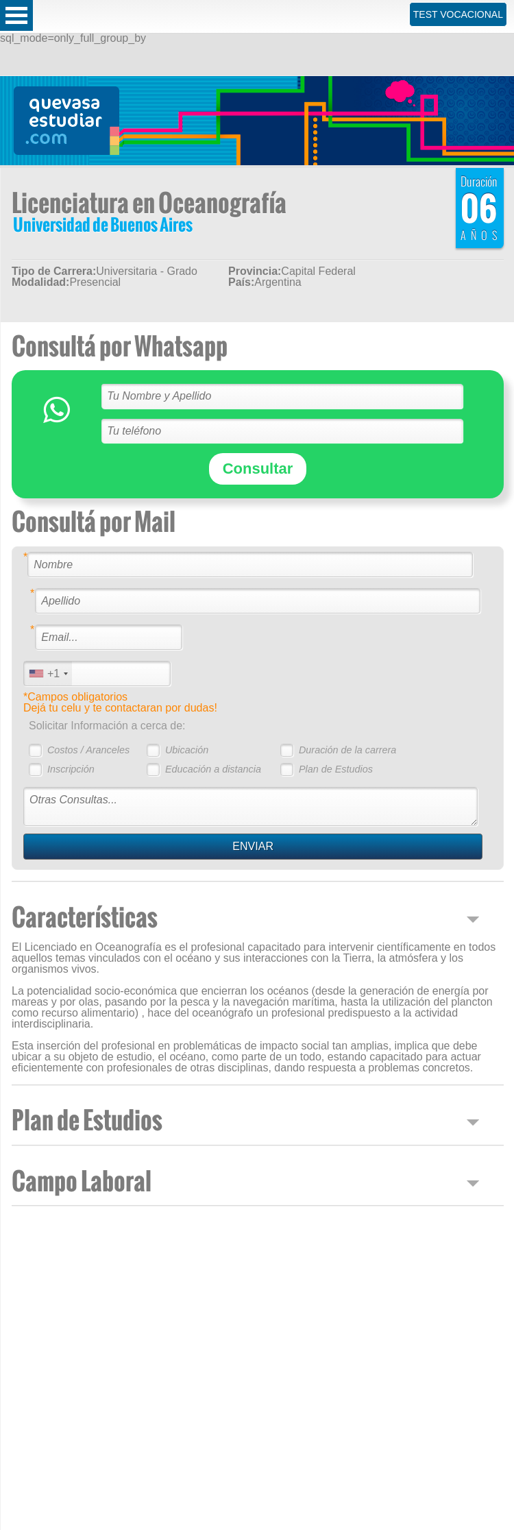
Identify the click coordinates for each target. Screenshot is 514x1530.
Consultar (258, 468)
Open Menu (16, 15)
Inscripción (71, 769)
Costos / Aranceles (88, 749)
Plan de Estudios (336, 769)
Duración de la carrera (347, 749)
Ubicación (186, 749)
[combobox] (48, 673)
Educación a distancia (213, 769)
